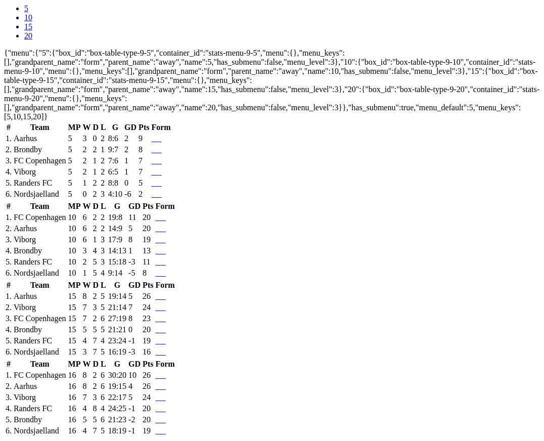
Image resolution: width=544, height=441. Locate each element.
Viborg (25, 171)
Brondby (28, 149)
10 (28, 17)
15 (28, 26)
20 (28, 35)
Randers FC (33, 183)
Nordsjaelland (36, 194)
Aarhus (25, 138)
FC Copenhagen (40, 160)
